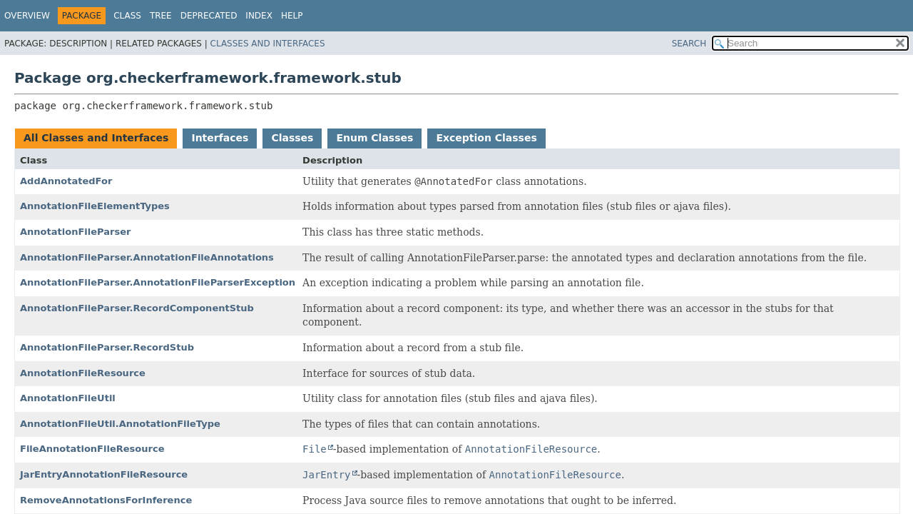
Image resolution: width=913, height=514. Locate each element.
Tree (161, 16)
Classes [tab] (292, 137)
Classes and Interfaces (267, 44)
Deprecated (209, 16)
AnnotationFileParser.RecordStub (107, 347)
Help (292, 16)
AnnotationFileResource (83, 373)
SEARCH (689, 44)
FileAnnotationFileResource (92, 448)
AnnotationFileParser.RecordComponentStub (137, 308)
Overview (27, 16)
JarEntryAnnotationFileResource (104, 474)
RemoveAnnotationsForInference (106, 500)
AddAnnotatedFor (66, 181)
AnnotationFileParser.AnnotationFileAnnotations (147, 257)
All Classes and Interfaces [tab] (96, 137)
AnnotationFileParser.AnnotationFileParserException (157, 282)
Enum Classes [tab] (374, 137)
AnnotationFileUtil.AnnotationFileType (120, 423)
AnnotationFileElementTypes (95, 206)
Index (258, 16)
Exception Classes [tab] (486, 137)
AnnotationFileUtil (68, 398)
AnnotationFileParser (75, 231)
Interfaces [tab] (219, 137)
